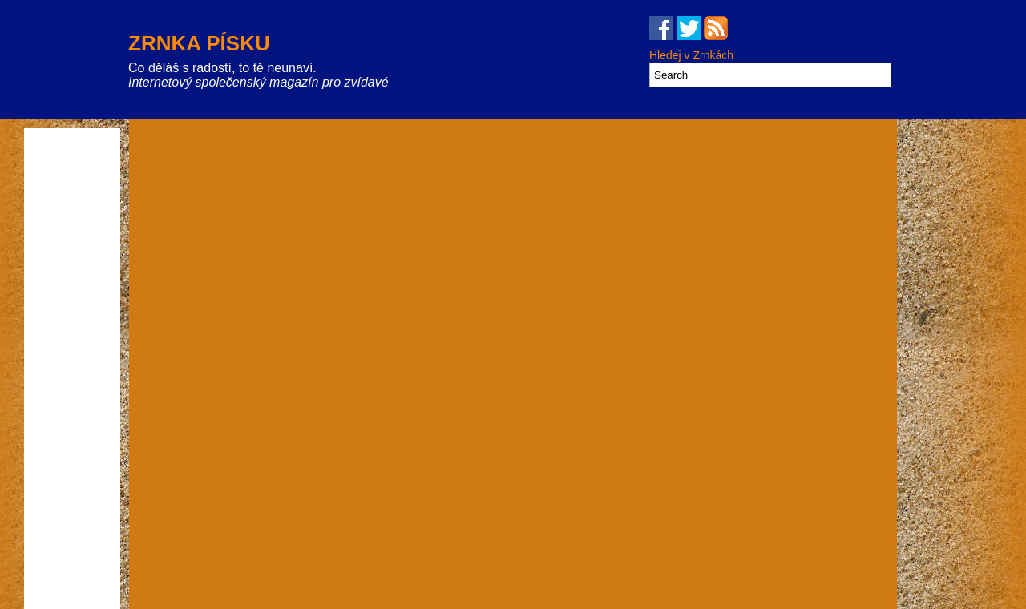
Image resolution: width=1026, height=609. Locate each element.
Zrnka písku (199, 43)
